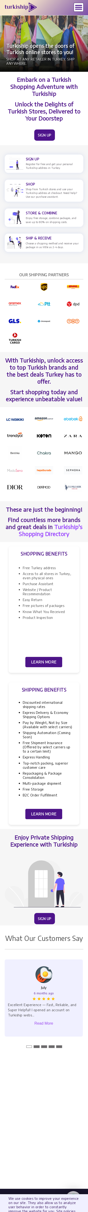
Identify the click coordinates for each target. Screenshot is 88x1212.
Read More (43, 1023)
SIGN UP (44, 135)
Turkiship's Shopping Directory (51, 530)
